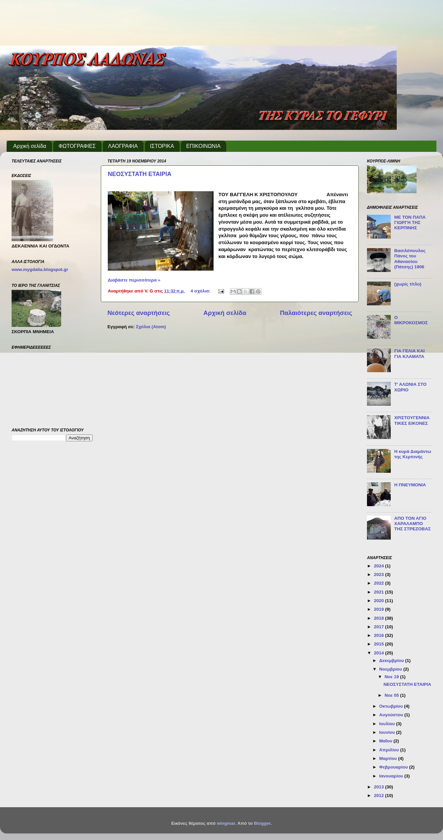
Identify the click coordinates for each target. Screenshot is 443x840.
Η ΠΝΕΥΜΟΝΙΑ (410, 484)
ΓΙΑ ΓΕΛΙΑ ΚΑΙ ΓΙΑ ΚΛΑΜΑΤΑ (409, 353)
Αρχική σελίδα (29, 146)
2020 (379, 600)
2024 (379, 565)
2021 (379, 592)
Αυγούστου (391, 714)
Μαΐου (386, 740)
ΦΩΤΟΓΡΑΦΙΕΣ (77, 146)
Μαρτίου (388, 758)
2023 (379, 574)
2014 (379, 652)
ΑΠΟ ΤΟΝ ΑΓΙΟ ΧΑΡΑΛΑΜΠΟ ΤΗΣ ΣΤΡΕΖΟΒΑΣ (412, 523)
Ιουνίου (387, 732)
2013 (379, 786)
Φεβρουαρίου (394, 767)
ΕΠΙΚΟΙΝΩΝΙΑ (203, 146)
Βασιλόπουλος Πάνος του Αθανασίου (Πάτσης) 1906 (409, 258)
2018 (379, 618)
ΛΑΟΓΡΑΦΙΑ (123, 146)
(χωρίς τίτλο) (407, 284)
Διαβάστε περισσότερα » (134, 280)
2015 (379, 643)
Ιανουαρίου (391, 776)
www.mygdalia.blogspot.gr (40, 269)
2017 (379, 626)
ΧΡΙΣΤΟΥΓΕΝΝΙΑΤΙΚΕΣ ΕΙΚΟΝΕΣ (411, 420)
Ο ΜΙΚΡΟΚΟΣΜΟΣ (411, 320)
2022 (379, 583)
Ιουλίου (387, 723)
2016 (379, 635)
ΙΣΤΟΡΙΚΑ (162, 146)
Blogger (262, 823)
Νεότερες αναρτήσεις (138, 312)
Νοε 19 (392, 676)
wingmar (226, 823)
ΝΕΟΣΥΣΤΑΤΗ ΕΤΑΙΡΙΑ (139, 174)
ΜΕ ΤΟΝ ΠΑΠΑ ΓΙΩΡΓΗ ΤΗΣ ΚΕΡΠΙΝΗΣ (409, 222)
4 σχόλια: (201, 290)
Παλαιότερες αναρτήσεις (316, 312)
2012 (379, 795)
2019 (379, 609)
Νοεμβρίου (391, 669)
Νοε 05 (392, 695)
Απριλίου (389, 749)
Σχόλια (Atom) (151, 326)
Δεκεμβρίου (392, 660)
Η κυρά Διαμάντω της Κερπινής (412, 454)
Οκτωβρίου (391, 706)
